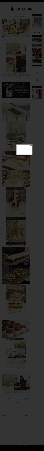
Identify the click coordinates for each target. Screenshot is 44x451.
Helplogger (25, 154)
